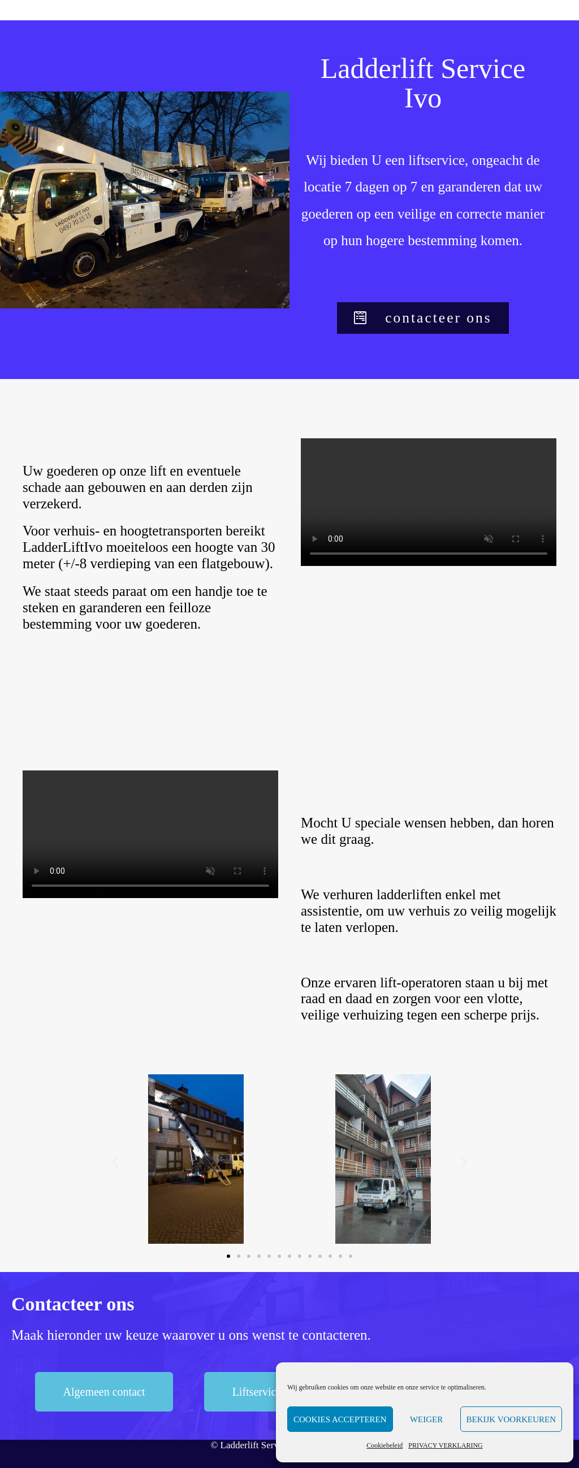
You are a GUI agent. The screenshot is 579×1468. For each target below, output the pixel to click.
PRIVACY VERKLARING (445, 1445)
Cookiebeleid (384, 1445)
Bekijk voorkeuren (511, 1419)
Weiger (426, 1419)
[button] (423, 318)
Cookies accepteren (340, 1419)
